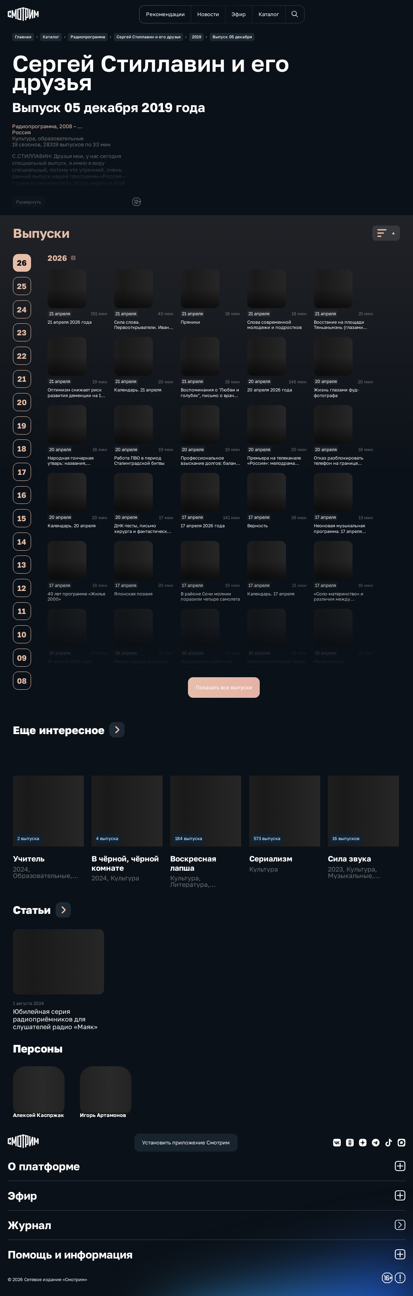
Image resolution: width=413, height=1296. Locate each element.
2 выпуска (28, 838)
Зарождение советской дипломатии (206, 664)
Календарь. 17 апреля (270, 593)
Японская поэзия (133, 593)
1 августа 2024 (28, 1003)
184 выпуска (188, 838)
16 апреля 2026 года (70, 661)
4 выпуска (107, 838)
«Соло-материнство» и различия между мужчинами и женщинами (342, 599)
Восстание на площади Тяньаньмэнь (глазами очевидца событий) (339, 327)
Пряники (190, 322)
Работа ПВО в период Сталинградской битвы (139, 460)
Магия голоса (328, 661)
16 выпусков (345, 838)
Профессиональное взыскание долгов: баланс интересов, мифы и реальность (209, 465)
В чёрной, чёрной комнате (125, 863)
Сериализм (270, 858)
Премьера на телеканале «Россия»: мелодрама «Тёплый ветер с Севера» (274, 463)
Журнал (206, 1225)
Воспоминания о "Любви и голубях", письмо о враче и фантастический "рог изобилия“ (210, 397)
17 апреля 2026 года (203, 525)
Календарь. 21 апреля (137, 389)
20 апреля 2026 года (269, 389)
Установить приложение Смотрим (185, 1142)
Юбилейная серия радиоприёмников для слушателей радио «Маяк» (55, 1019)
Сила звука (349, 858)
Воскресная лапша (193, 863)
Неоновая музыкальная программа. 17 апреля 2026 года (339, 531)
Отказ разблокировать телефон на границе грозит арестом (338, 463)
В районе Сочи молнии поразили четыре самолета (210, 596)
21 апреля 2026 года (70, 322)
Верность (257, 525)
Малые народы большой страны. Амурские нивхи (141, 664)
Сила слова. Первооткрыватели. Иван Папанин (141, 327)
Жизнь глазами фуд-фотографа (336, 392)
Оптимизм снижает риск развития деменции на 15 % (75, 395)
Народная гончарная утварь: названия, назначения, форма (71, 463)
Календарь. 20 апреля (72, 525)
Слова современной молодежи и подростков (274, 324)
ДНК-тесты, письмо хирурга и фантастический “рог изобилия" (143, 531)
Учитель (28, 858)
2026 (73, 258)
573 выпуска (267, 838)
